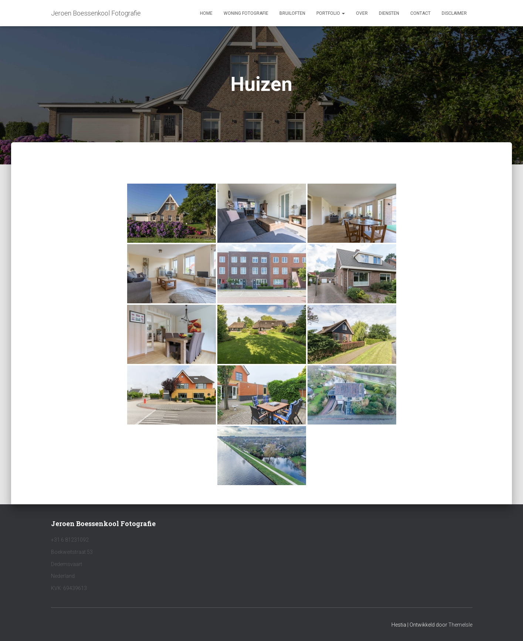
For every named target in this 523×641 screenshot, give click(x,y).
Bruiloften (292, 13)
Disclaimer (454, 13)
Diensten (389, 13)
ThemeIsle (460, 625)
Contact (420, 13)
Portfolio (330, 13)
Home (206, 13)
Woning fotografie (246, 13)
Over (362, 13)
